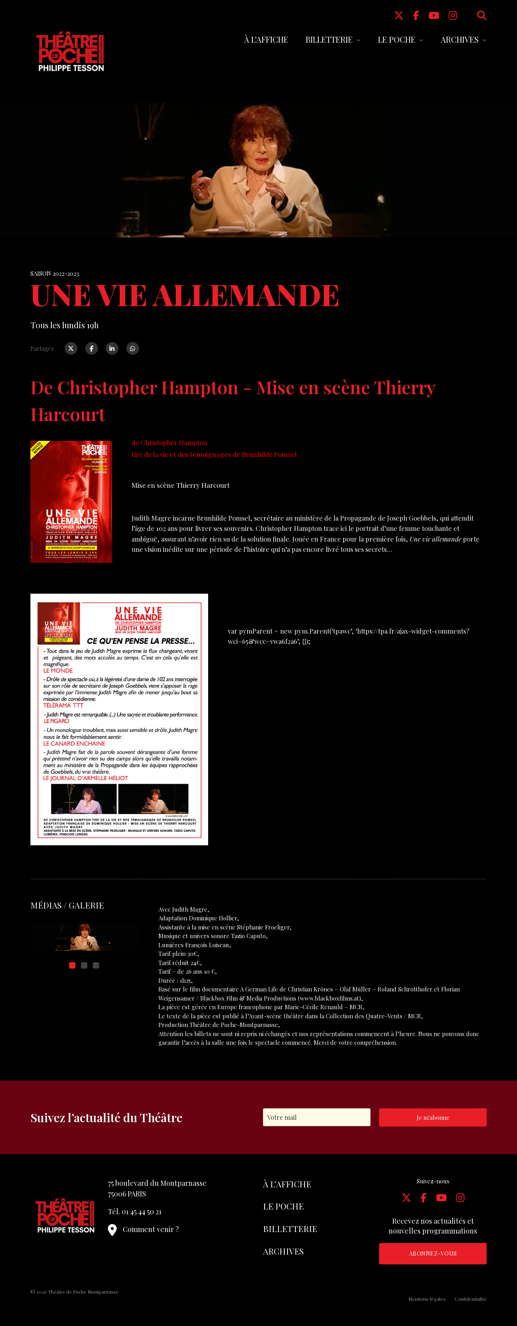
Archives (460, 39)
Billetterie (329, 39)
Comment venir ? (143, 1229)
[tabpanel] (84, 937)
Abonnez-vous (433, 1253)
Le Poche (396, 39)
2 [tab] (84, 965)
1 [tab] (72, 965)
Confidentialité (471, 1299)
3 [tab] (96, 965)
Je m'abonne (433, 1117)
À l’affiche (266, 39)
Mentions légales (427, 1299)
